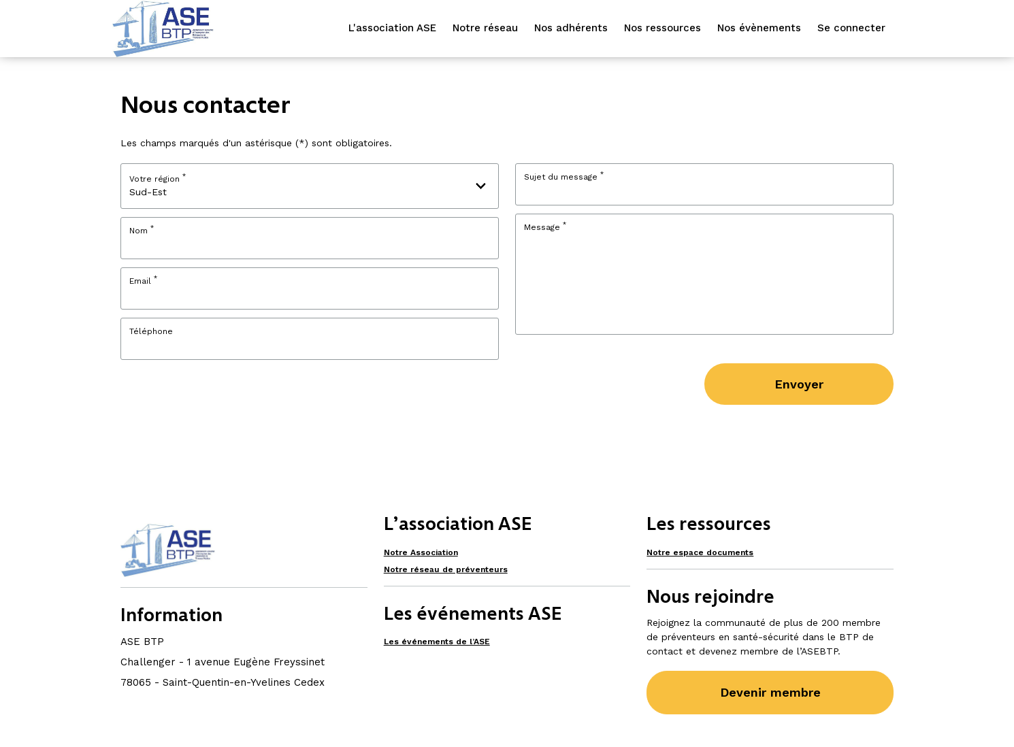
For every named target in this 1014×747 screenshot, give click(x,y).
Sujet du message (564, 177)
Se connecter (851, 28)
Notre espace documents (700, 552)
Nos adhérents (571, 28)
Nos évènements (759, 28)
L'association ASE (392, 28)
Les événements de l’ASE (437, 641)
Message (545, 227)
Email (143, 281)
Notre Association (421, 552)
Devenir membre (770, 692)
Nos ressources (662, 28)
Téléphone (151, 331)
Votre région (157, 178)
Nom (141, 230)
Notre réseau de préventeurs (446, 569)
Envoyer (798, 384)
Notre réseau (485, 28)
